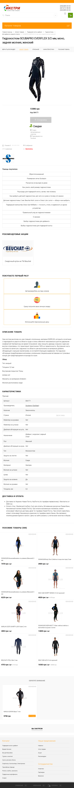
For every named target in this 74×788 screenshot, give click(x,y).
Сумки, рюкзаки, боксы (9, 760)
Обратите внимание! (36, 174)
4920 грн (46, 597)
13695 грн (44, 631)
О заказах (36, 217)
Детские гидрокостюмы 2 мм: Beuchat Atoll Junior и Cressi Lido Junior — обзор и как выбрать (36, 200)
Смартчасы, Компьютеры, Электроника (13, 763)
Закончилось (28, 149)
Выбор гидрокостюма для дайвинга (36, 221)
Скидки (4, 778)
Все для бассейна (7, 753)
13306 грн (35, 109)
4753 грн (9, 664)
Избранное (37, 785)
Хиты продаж (42, 749)
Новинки (40, 745)
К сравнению (7, 149)
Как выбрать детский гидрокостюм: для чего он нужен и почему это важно (36, 196)
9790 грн (20, 716)
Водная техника (6, 749)
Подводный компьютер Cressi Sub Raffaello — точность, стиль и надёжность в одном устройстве (36, 206)
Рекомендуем (42, 756)
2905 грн (43, 564)
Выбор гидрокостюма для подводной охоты (36, 226)
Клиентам (41, 768)
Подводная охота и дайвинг (10, 745)
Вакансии (41, 776)
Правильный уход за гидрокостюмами (36, 212)
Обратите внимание (37, 681)
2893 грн (6, 631)
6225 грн (6, 597)
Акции (40, 753)
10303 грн (47, 664)
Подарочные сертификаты (9, 774)
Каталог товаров (37, 25)
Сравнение (19, 785)
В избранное (27, 145)
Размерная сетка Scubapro (36, 178)
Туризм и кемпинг (7, 756)
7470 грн (6, 564)
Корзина (55, 785)
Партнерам (41, 772)
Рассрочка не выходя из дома (36, 183)
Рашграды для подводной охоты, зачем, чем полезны (36, 192)
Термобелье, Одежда (8, 767)
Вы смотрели (37, 729)
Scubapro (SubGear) (32, 406)
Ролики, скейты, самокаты (10, 770)
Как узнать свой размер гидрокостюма (36, 187)
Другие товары (60, 415)
